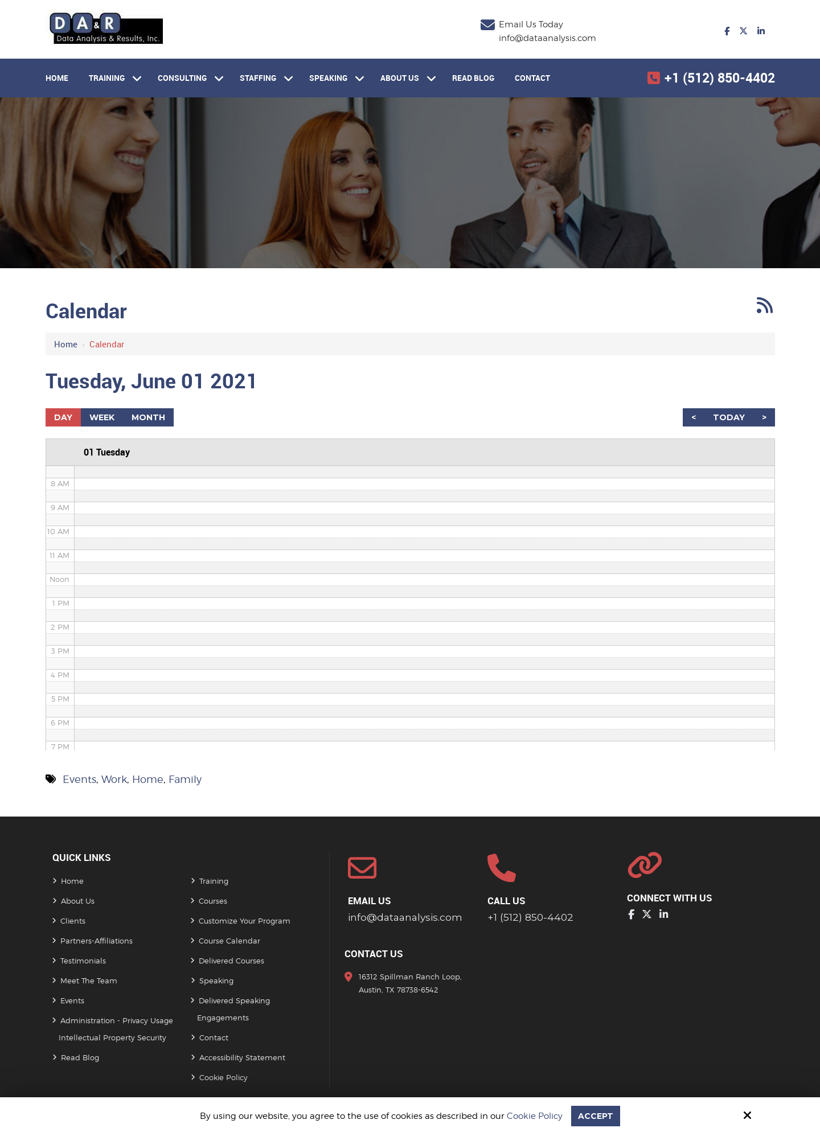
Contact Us (374, 954)
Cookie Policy (534, 1116)
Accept (595, 1115)
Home (65, 344)
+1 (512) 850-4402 (720, 78)
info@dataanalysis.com (547, 38)
